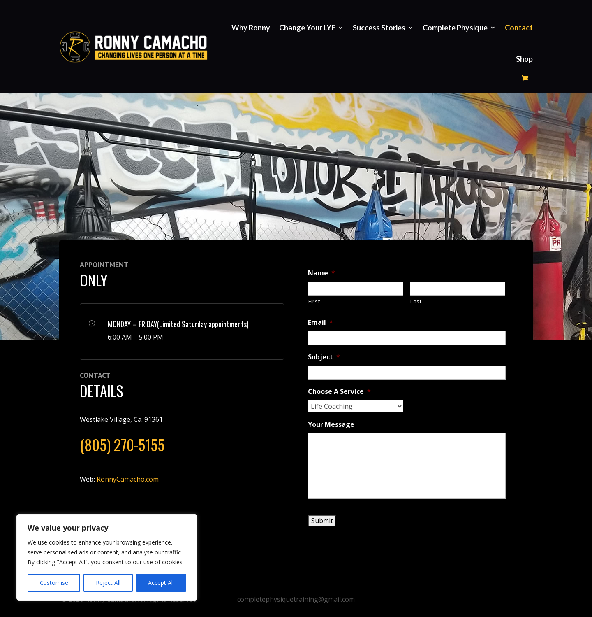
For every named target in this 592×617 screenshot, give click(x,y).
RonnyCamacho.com (128, 479)
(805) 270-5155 (122, 444)
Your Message (331, 424)
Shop (524, 58)
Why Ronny (250, 27)
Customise (54, 583)
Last (416, 301)
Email (320, 322)
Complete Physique (455, 27)
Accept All (161, 583)
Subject (324, 357)
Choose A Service (339, 391)
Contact (519, 27)
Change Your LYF (307, 27)
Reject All (108, 583)
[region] (106, 557)
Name (321, 273)
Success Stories (379, 27)
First (314, 301)
